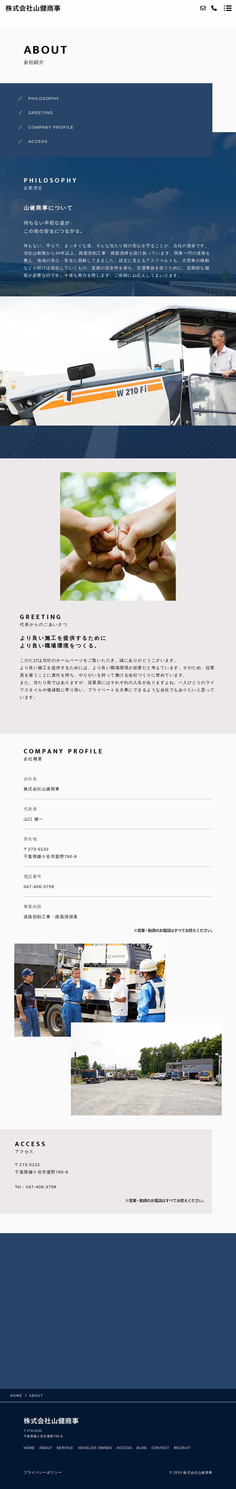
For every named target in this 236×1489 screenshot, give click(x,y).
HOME (29, 1448)
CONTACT (160, 1448)
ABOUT (45, 1448)
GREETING (40, 112)
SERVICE (65, 1448)
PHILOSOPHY (43, 98)
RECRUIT (182, 1448)
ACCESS (38, 141)
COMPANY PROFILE (51, 127)
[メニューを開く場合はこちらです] (228, 8)
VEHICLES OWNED (95, 1448)
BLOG (142, 1448)
